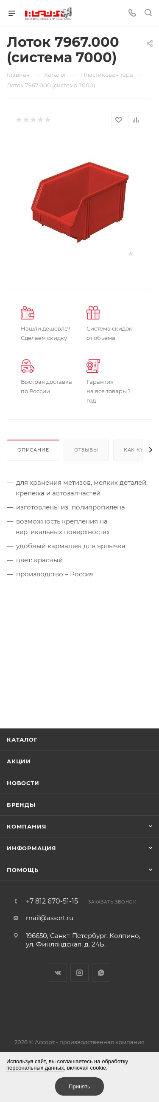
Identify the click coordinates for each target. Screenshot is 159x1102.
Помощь (23, 869)
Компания (26, 826)
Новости (23, 783)
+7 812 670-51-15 (52, 901)
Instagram (79, 973)
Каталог (22, 739)
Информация (31, 848)
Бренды (21, 804)
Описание (33, 450)
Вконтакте (58, 973)
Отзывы (86, 450)
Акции (19, 761)
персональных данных (35, 1068)
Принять (79, 1086)
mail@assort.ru (49, 918)
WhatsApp (101, 973)
